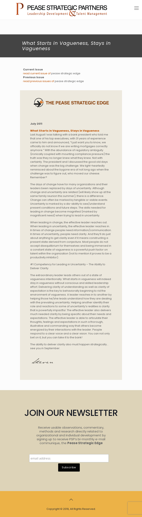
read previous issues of (39, 81)
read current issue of (37, 73)
